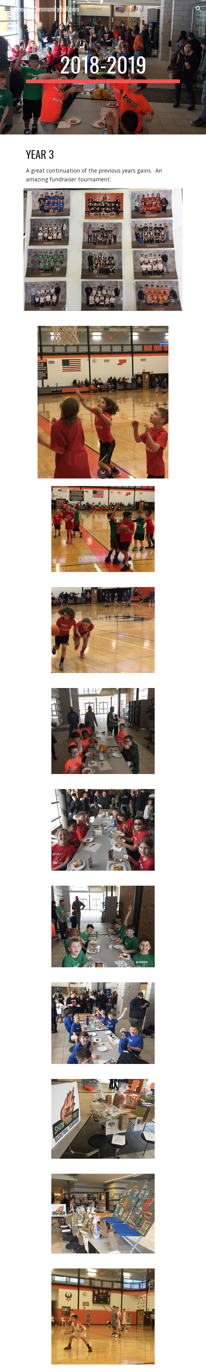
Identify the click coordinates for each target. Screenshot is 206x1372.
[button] (7, 8)
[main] (102, 67)
